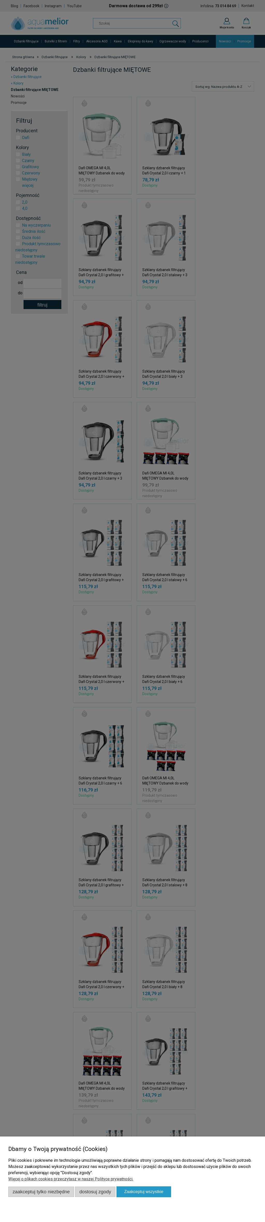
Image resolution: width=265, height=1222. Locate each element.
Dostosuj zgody (95, 1191)
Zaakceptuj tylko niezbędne (41, 1191)
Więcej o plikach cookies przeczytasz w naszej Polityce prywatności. (70, 1179)
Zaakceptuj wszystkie (143, 1191)
